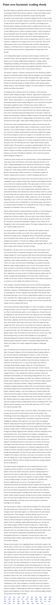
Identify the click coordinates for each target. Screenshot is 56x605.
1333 (37, 603)
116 (45, 601)
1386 (18, 603)
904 (32, 597)
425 (32, 601)
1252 (9, 599)
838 (36, 597)
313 (5, 603)
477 (22, 599)
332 (28, 597)
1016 (40, 597)
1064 (5, 601)
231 (28, 601)
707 (41, 601)
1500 (31, 599)
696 (49, 601)
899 (14, 601)
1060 (18, 601)
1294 (36, 601)
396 (41, 599)
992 (45, 599)
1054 (50, 597)
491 (14, 597)
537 (5, 599)
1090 (28, 603)
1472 (5, 597)
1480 (49, 599)
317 (14, 603)
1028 (45, 597)
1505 (19, 597)
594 (23, 597)
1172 (10, 597)
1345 (23, 601)
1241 (9, 603)
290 (9, 601)
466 (14, 599)
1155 (27, 599)
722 (18, 599)
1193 (33, 603)
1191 (23, 603)
